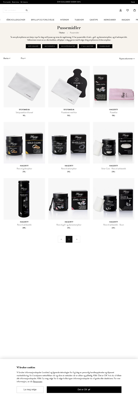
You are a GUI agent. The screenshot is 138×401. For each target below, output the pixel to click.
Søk (27, 10)
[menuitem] (15, 19)
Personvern (37, 381)
